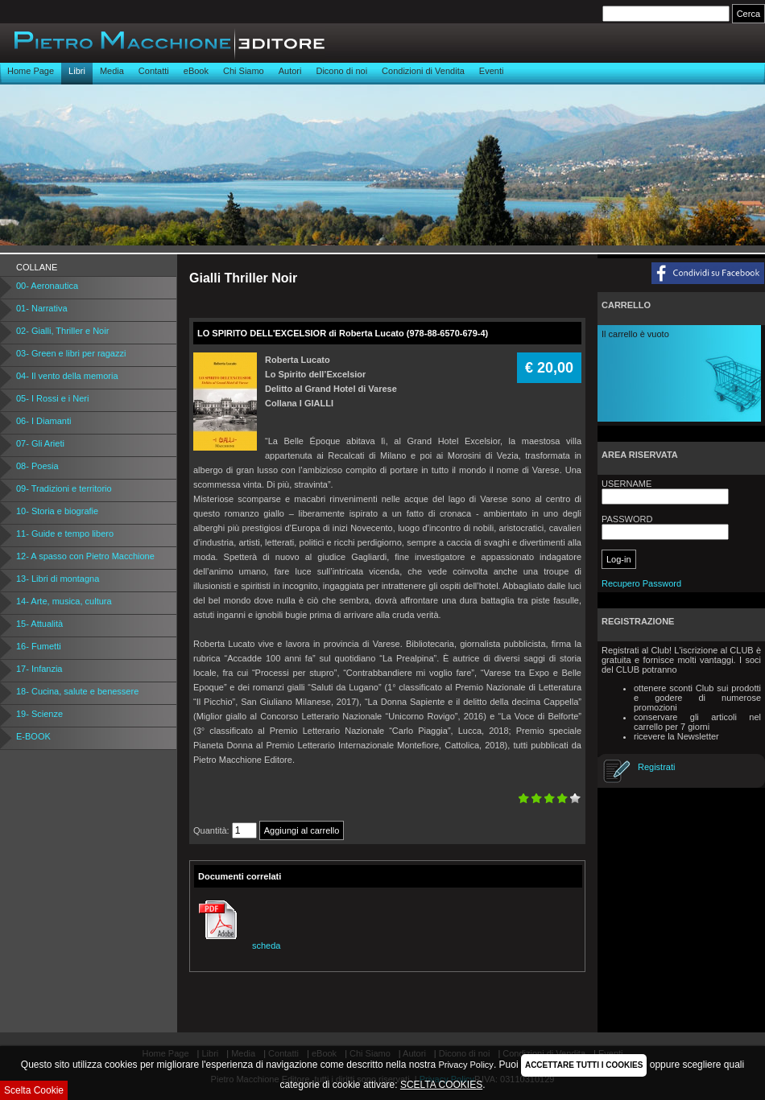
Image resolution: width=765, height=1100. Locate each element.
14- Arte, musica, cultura (64, 601)
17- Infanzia (39, 669)
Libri (76, 71)
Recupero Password (641, 583)
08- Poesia (37, 466)
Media (112, 71)
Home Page (30, 71)
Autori (290, 71)
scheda (237, 945)
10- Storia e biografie (57, 511)
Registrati (656, 767)
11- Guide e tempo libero (65, 533)
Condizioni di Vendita (423, 71)
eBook (196, 71)
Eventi (491, 71)
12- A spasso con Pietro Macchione (85, 556)
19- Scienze (39, 714)
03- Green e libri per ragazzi (71, 353)
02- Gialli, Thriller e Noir (62, 331)
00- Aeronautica (47, 285)
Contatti (154, 71)
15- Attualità (39, 623)
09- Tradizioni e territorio (64, 488)
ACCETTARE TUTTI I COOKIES (584, 1065)
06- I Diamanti (43, 421)
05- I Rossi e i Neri (52, 398)
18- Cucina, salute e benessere (77, 691)
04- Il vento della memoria (67, 376)
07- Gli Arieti (40, 443)
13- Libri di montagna (57, 578)
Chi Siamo (243, 71)
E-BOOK (33, 736)
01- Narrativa (42, 308)
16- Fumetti (38, 646)
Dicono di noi (341, 71)
